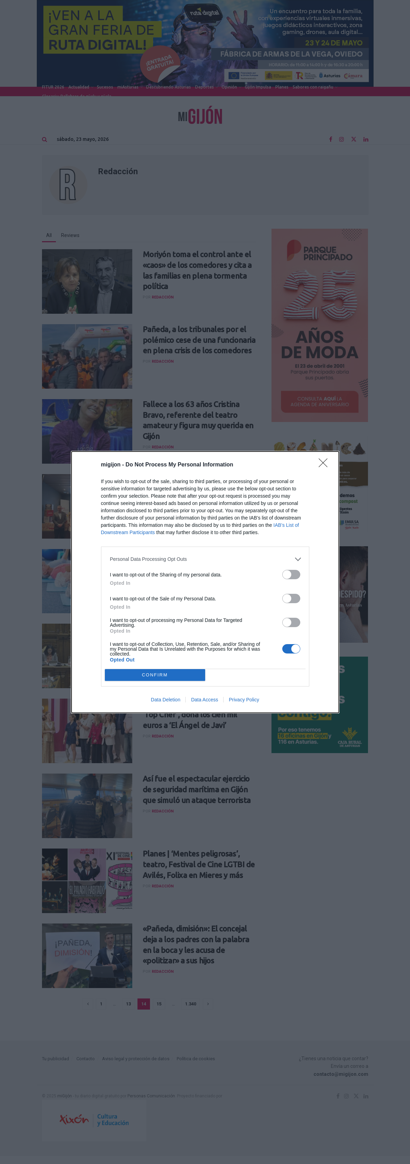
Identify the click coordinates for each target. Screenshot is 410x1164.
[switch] (291, 574)
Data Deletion (166, 699)
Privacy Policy (244, 699)
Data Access (204, 699)
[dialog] (205, 582)
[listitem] (205, 559)
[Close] (325, 465)
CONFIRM (155, 674)
